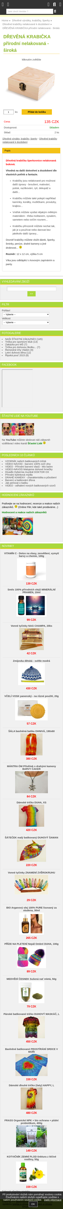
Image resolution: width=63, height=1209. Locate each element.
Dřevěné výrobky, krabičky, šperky (20, 139)
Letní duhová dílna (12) (18, 352)
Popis (7, 150)
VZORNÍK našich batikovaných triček (25, 461)
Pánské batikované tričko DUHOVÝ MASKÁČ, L (31, 1014)
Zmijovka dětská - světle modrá (31, 661)
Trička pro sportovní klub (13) (21, 341)
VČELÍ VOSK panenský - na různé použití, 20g (31, 696)
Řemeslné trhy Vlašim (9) (19, 350)
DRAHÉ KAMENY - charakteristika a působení (31, 477)
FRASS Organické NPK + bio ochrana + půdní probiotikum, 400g (32, 1121)
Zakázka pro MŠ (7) (16, 344)
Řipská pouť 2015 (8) (17, 355)
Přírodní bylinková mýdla (19, 474)
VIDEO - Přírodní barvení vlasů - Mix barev (29, 466)
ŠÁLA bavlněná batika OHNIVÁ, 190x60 (31, 731)
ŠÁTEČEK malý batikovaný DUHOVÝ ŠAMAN (31, 837)
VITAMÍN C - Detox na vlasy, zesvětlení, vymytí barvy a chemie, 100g (31, 554)
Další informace (52, 1199)
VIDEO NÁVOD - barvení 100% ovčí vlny (28, 464)
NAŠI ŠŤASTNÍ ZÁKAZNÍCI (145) (24, 339)
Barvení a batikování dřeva (20, 480)
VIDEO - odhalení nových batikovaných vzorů (30, 485)
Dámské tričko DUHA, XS (31, 802)
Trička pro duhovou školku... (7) (22, 347)
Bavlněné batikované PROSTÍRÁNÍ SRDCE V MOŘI (31, 1050)
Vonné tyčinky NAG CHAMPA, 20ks (31, 625)
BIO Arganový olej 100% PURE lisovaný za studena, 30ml (31, 909)
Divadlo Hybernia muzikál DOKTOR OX (27, 472)
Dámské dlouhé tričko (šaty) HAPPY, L (31, 1085)
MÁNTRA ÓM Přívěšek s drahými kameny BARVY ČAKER (31, 767)
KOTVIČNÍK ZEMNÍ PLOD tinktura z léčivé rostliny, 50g (31, 1158)
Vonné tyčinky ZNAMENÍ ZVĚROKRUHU (31, 872)
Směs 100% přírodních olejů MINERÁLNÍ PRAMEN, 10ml (31, 591)
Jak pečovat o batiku (16, 483)
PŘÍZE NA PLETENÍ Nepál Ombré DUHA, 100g (32, 944)
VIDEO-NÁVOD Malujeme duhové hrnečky (29, 469)
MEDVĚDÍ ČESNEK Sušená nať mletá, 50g (31, 979)
